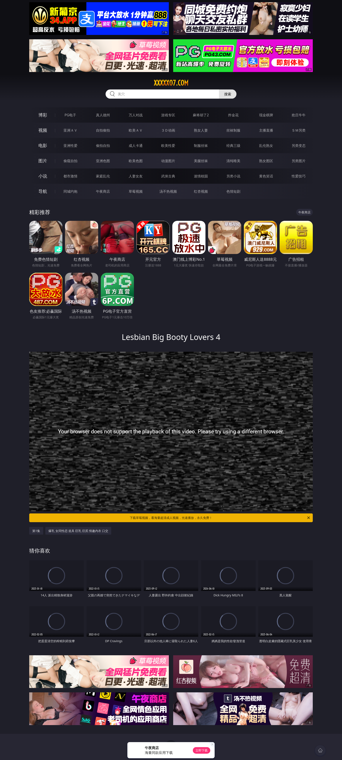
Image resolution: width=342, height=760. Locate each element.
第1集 (36, 531)
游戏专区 (168, 115)
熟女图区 (266, 160)
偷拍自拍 (103, 145)
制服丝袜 (201, 145)
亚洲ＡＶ (70, 130)
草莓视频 (136, 191)
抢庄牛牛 (299, 115)
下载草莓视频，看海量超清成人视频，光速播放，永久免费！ (220, 517)
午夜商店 (103, 191)
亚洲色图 (103, 160)
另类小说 (233, 176)
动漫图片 (168, 160)
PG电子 (70, 115)
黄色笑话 (266, 176)
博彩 (42, 115)
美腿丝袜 (201, 160)
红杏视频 (201, 191)
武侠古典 (168, 176)
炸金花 (233, 115)
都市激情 (70, 176)
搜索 (227, 94)
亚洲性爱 (70, 145)
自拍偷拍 (103, 130)
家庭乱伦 (103, 176)
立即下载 (201, 750)
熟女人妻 (201, 130)
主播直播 (266, 130)
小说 (42, 176)
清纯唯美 (233, 160)
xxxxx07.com (171, 83)
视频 (42, 130)
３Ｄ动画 (168, 130)
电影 (42, 145)
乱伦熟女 (266, 145)
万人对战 (136, 115)
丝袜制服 (233, 130)
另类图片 (299, 160)
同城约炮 (70, 191)
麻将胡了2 (201, 115)
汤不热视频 (168, 191)
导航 (42, 191)
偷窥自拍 (70, 160)
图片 (42, 161)
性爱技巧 (299, 176)
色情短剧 (233, 191)
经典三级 (233, 145)
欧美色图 (136, 160)
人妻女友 (136, 176)
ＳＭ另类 (299, 130)
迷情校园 (201, 176)
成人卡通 (136, 145)
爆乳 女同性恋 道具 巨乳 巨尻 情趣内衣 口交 (78, 531)
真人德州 (103, 115)
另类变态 (299, 145)
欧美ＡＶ (136, 130)
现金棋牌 (266, 115)
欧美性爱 (168, 145)
